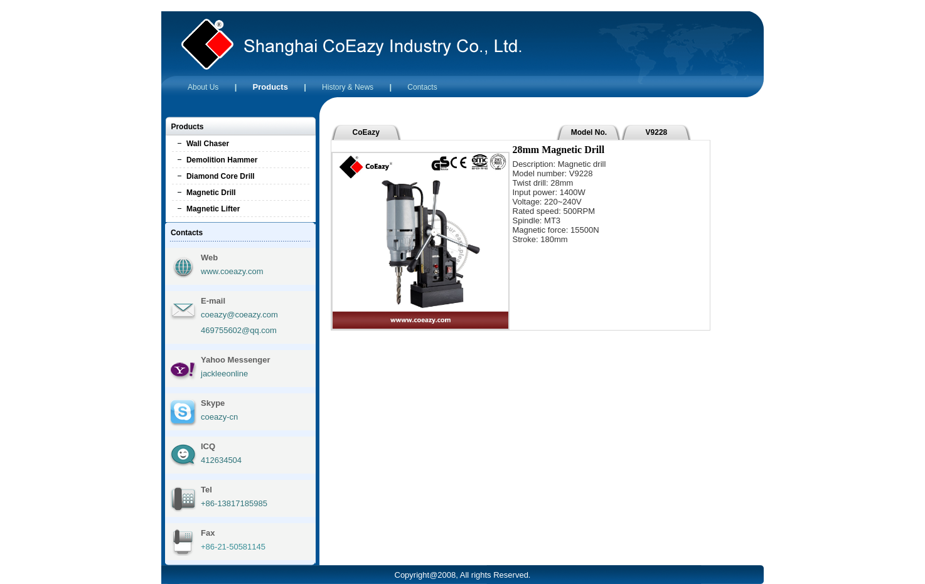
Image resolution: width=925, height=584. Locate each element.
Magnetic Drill (211, 192)
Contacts (422, 87)
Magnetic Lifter (213, 208)
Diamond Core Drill (220, 176)
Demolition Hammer (221, 160)
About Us (203, 87)
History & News (347, 87)
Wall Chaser (207, 143)
